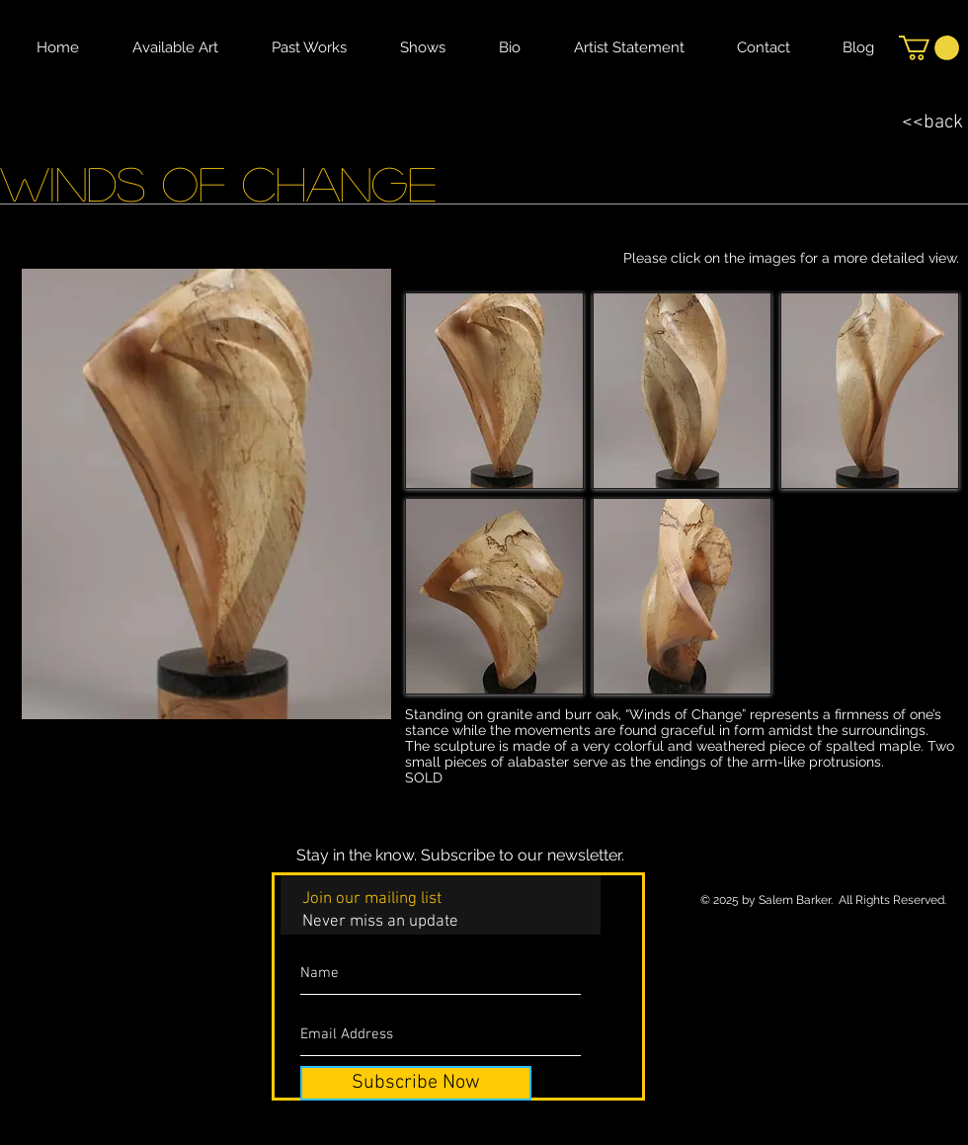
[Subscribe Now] (415, 1083)
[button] (929, 48)
